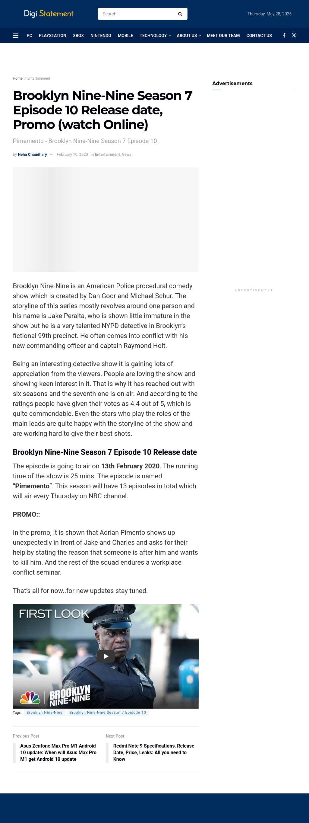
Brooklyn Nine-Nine (45, 712)
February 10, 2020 (72, 154)
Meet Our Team (223, 35)
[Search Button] (181, 14)
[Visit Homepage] (50, 14)
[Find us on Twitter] (294, 35)
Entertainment (38, 78)
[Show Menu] (15, 35)
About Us (187, 35)
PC (29, 35)
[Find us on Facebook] (284, 35)
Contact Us (259, 35)
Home (18, 78)
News (126, 154)
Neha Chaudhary (32, 154)
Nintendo (100, 35)
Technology (153, 35)
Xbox (78, 35)
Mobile (125, 35)
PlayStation (52, 35)
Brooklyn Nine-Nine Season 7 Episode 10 (108, 712)
